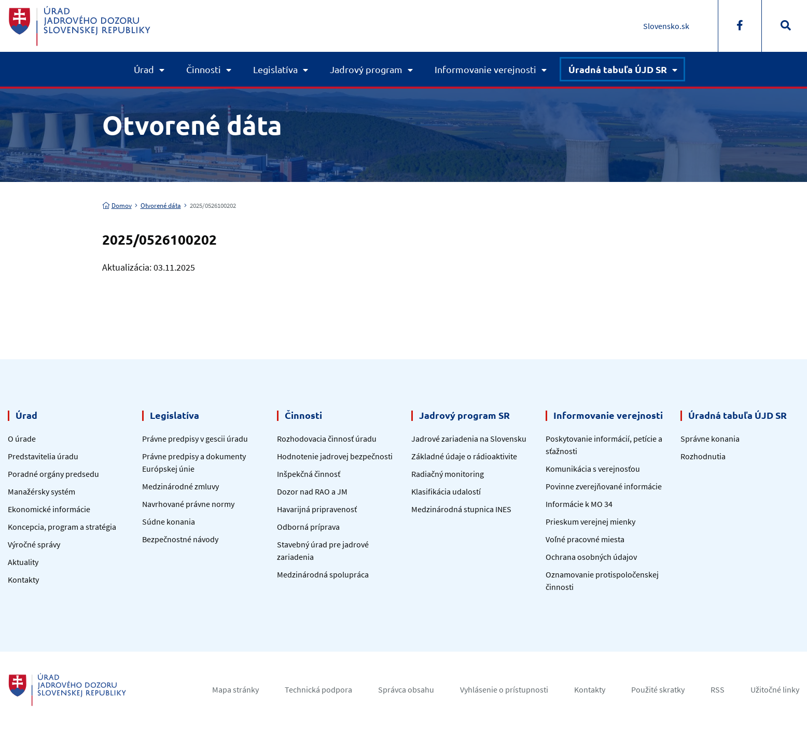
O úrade (22, 438)
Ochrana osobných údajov (591, 557)
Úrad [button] (144, 69)
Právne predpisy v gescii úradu (195, 438)
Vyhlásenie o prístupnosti (504, 689)
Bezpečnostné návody (180, 539)
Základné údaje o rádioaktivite (464, 456)
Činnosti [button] (203, 69)
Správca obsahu (406, 689)
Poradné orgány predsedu (53, 474)
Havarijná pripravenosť (317, 509)
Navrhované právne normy (188, 504)
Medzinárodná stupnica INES (461, 509)
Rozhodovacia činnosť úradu (327, 438)
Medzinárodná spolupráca (323, 574)
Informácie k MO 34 (579, 504)
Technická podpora (318, 689)
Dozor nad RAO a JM (312, 491)
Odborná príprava (308, 526)
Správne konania (710, 438)
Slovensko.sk (666, 26)
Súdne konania (168, 521)
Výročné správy (34, 544)
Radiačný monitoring (447, 474)
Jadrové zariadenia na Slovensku (468, 438)
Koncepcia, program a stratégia (62, 526)
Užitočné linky (774, 689)
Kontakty (23, 579)
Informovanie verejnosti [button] (485, 69)
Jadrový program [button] (366, 69)
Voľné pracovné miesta (585, 539)
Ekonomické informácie (49, 509)
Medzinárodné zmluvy (180, 486)
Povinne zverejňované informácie (604, 486)
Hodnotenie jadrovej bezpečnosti (335, 456)
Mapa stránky (235, 689)
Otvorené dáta (161, 205)
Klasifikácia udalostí (446, 491)
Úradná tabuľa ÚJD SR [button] (617, 69)
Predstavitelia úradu (43, 456)
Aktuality (23, 562)
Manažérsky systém (41, 491)
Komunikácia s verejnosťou (593, 468)
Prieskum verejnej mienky (590, 521)
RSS (718, 689)
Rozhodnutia (703, 456)
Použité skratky (658, 689)
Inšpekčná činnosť (308, 474)
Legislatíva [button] (275, 69)
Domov (117, 205)
